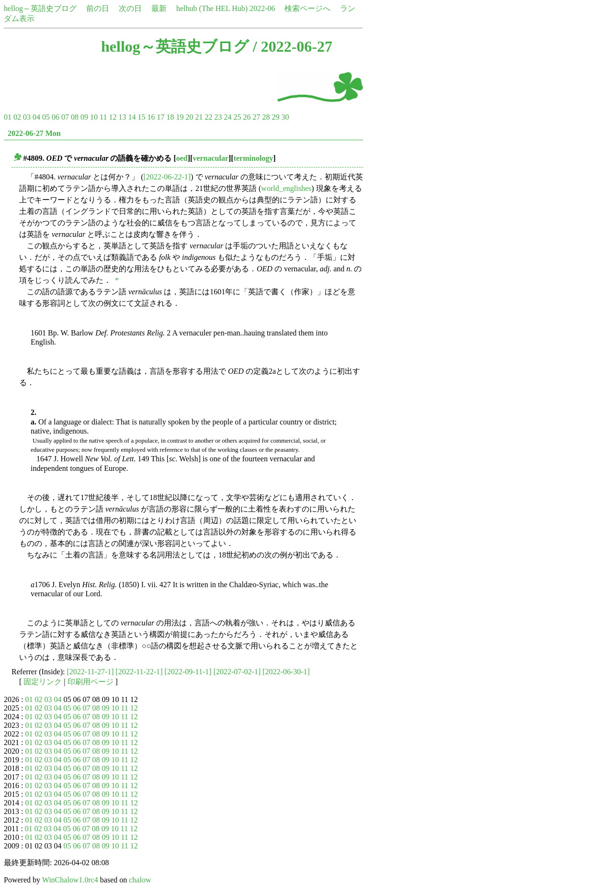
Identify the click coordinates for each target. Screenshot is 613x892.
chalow (140, 880)
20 (189, 117)
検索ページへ (307, 8)
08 (75, 117)
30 (285, 117)
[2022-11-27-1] (90, 672)
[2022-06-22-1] (167, 177)
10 (94, 117)
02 (17, 117)
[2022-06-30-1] (286, 672)
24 (227, 117)
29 (275, 117)
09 (84, 117)
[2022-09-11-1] (188, 672)
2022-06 (262, 8)
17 (160, 117)
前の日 (97, 8)
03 (27, 117)
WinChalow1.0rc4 (70, 880)
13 (122, 117)
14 (132, 117)
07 (65, 117)
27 (256, 117)
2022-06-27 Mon (34, 133)
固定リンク (42, 682)
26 (246, 117)
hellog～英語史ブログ (40, 8)
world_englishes (286, 188)
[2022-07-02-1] (237, 672)
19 (179, 117)
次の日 (130, 8)
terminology (253, 158)
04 (36, 117)
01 (7, 117)
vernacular (210, 158)
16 (151, 117)
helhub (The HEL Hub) (212, 8)
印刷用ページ (91, 682)
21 (199, 117)
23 (218, 117)
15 (141, 117)
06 (55, 117)
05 (46, 117)
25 (237, 117)
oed (182, 158)
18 (170, 117)
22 (208, 117)
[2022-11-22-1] (139, 672)
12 (112, 117)
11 (103, 117)
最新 (159, 8)
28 (266, 117)
